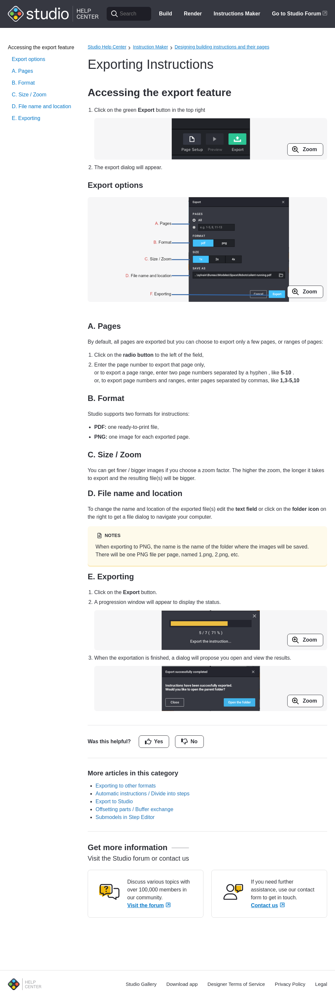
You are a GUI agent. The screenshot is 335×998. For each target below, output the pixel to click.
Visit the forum (148, 905)
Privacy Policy (290, 984)
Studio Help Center (107, 47)
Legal (321, 984)
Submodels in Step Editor (125, 817)
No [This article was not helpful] (193, 741)
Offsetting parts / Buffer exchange (134, 809)
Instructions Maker (237, 13)
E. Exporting (26, 118)
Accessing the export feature (41, 47)
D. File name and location (41, 106)
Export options (28, 59)
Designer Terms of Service (236, 984)
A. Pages (22, 71)
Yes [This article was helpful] (158, 741)
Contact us (268, 905)
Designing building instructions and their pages (222, 47)
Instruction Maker (150, 47)
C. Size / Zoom (29, 94)
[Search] (129, 14)
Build (165, 13)
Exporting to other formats (126, 785)
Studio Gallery (141, 984)
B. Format (23, 83)
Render (193, 13)
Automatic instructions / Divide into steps (142, 793)
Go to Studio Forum (299, 13)
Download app (182, 984)
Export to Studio (114, 801)
